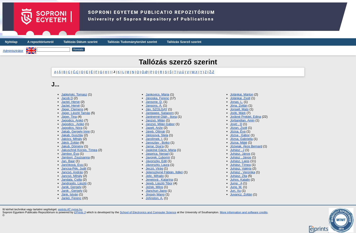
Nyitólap (11, 42)
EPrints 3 (80, 212)
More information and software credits (244, 212)
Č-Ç (76, 72)
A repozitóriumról (40, 42)
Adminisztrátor (13, 51)
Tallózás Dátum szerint (81, 42)
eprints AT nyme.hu (70, 209)
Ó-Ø (145, 72)
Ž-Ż (211, 72)
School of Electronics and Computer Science (148, 212)
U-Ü (181, 72)
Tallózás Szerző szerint (184, 42)
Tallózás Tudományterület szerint (132, 42)
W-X (194, 72)
